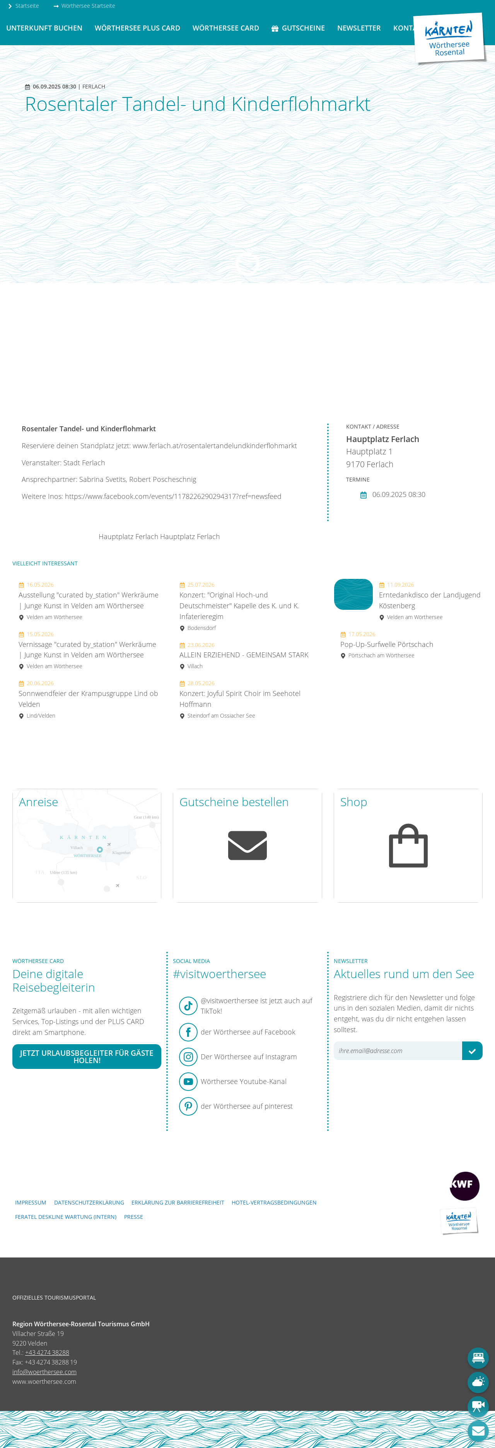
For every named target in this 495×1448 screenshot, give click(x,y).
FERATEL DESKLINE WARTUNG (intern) (65, 1216)
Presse (133, 1216)
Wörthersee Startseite (84, 5)
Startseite (23, 5)
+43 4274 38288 (47, 1352)
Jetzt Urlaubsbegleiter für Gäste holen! (87, 1056)
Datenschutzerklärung (89, 1202)
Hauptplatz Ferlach (129, 536)
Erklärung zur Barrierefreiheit (177, 1202)
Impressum (30, 1202)
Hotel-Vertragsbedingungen (274, 1202)
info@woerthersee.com (44, 1372)
